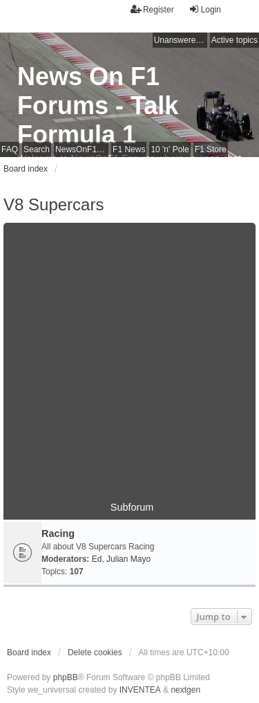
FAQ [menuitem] (9, 149)
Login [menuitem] (205, 9)
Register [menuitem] (152, 9)
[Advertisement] (129, 352)
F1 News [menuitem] (129, 149)
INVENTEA (140, 690)
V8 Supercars (53, 204)
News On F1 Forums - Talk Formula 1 (97, 105)
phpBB (65, 677)
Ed (97, 559)
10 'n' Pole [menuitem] (170, 149)
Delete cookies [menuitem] (95, 652)
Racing (58, 533)
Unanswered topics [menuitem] (180, 40)
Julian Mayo (128, 559)
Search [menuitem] (36, 149)
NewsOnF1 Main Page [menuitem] (81, 149)
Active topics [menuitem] (234, 40)
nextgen (185, 690)
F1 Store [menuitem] (211, 149)
